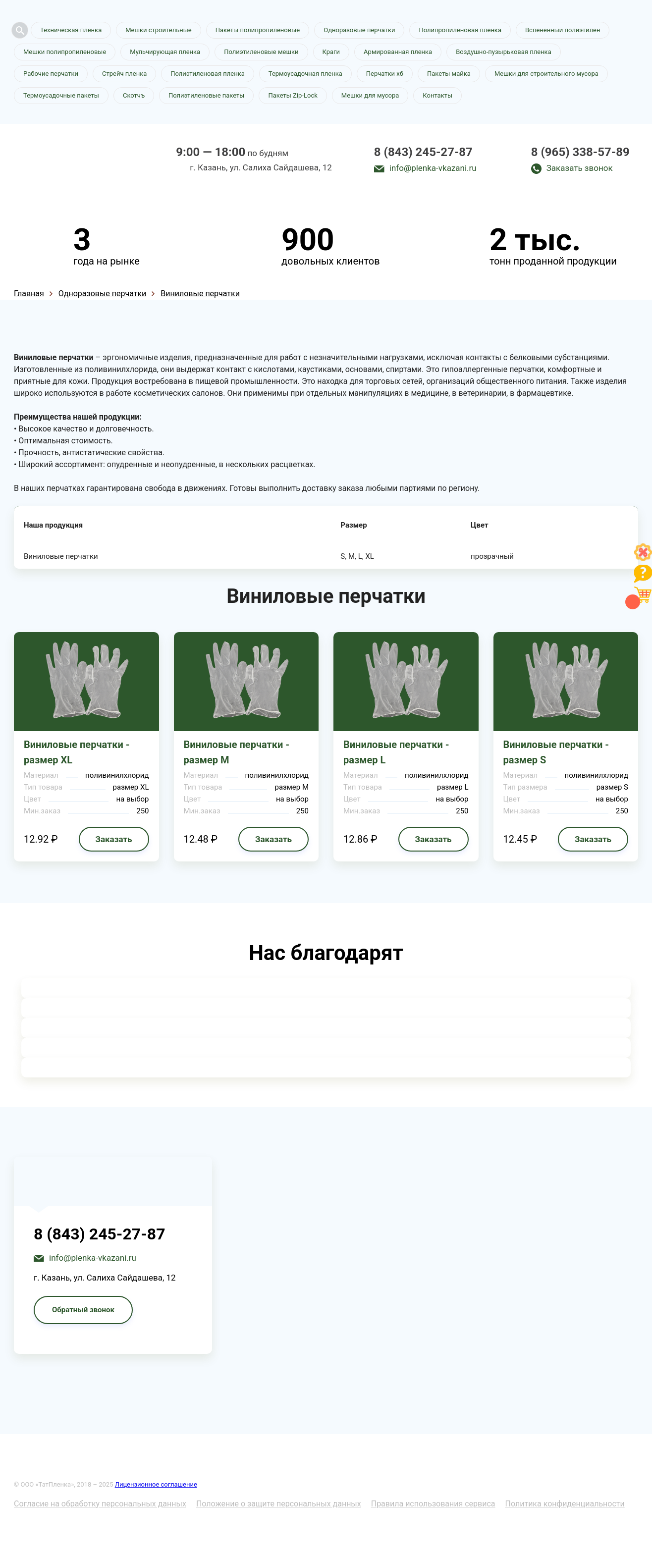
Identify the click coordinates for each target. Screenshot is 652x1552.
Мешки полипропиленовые (64, 51)
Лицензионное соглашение (156, 1484)
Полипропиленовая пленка (460, 30)
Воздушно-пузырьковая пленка (503, 51)
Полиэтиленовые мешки (261, 51)
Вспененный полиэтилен (562, 30)
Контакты (437, 95)
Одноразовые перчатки (359, 30)
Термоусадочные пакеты (61, 95)
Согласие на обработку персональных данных (100, 1503)
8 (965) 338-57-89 (580, 152)
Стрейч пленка (124, 73)
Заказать (113, 839)
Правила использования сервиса (433, 1503)
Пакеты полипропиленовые (258, 30)
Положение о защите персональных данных (278, 1503)
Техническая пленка (71, 30)
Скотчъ (134, 95)
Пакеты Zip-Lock (292, 95)
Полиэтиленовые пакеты (206, 95)
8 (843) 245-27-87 (423, 152)
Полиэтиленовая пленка (207, 73)
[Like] (643, 558)
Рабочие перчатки (50, 73)
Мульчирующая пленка (165, 51)
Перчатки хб (384, 73)
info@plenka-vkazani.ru (433, 168)
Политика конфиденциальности (565, 1503)
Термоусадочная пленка (305, 73)
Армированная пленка (398, 51)
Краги (331, 51)
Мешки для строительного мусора (546, 73)
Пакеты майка (449, 73)
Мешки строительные (158, 30)
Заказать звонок (579, 168)
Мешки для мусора (370, 95)
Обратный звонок (83, 1309)
